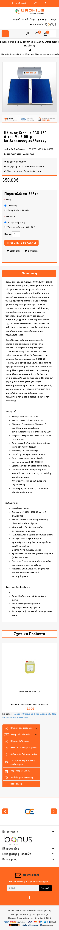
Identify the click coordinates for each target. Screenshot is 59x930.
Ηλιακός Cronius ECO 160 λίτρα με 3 (31, 714)
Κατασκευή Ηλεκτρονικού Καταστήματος (29, 910)
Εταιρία (25, 19)
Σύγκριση (31, 251)
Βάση (8, 200)
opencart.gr (42, 914)
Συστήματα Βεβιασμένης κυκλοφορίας (23, 762)
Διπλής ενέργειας (14, 223)
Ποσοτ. (8, 234)
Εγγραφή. (45, 888)
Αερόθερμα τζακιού (20, 771)
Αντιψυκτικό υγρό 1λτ (29, 692)
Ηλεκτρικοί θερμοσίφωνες (24, 747)
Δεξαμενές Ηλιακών (20, 734)
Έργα (33, 19)
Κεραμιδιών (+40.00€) (16, 210)
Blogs (53, 19)
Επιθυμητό (14, 251)
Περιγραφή (29, 273)
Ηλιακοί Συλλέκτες (20, 741)
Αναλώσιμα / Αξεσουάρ (22, 777)
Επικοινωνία (36, 24)
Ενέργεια (10, 216)
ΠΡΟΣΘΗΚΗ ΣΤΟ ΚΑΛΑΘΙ (21, 242)
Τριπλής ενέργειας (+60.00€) (19, 227)
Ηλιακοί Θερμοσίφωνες (22, 728)
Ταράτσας (10, 206)
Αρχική (16, 19)
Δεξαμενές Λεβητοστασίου (24, 754)
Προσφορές (43, 19)
